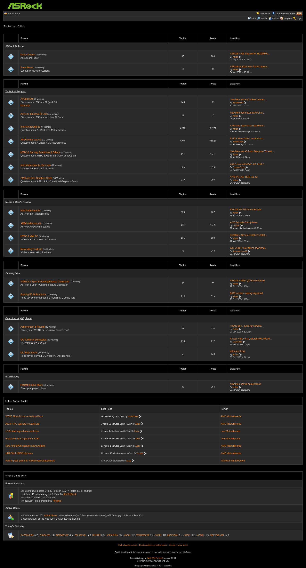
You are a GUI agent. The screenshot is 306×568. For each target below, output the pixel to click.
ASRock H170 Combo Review (245, 209)
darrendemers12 (240, 251)
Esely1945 (237, 342)
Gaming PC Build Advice (33, 294)
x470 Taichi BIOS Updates (243, 222)
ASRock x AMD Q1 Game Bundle (247, 280)
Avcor (127, 535)
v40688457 (112, 535)
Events (274, 18)
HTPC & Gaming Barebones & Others (40, 152)
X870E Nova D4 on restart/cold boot (24, 416)
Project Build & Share (31, 385)
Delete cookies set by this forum (153, 545)
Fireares (57, 501)
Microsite (25, 105)
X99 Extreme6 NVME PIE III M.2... (248, 164)
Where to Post (237, 351)
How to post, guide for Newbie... (246, 325)
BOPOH (96, 535)
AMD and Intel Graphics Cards (36, 178)
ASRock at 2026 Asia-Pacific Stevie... (249, 66)
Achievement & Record (32, 326)
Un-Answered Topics (285, 13)
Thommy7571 (239, 167)
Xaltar (235, 57)
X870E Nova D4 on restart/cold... (247, 138)
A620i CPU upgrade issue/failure (22, 423)
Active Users (12, 508)
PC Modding (12, 376)
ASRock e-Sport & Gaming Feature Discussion (45, 281)
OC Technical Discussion (33, 339)
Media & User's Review (18, 202)
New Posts (265, 13)
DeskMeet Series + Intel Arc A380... (248, 235)
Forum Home (14, 13)
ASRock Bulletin (14, 46)
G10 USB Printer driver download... (248, 248)
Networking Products (31, 249)
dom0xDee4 (238, 142)
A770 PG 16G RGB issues (243, 177)
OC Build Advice (28, 352)
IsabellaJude (27, 535)
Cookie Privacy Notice (178, 545)
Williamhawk (142, 535)
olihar (187, 535)
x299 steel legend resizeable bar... (247, 125)
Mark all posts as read (127, 545)
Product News (27, 54)
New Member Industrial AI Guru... (247, 112)
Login (299, 18)
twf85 (158, 535)
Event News (26, 67)
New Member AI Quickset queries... (248, 99)
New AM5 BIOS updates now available (25, 445)
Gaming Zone (12, 273)
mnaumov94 (238, 103)
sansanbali (80, 535)
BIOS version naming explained (246, 293)
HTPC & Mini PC (29, 236)
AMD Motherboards (30, 139)
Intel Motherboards (30, 126)
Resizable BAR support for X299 (22, 438)
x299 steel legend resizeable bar (22, 431)
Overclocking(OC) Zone (18, 318)
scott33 (200, 535)
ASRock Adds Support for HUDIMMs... (250, 53)
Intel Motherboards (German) (35, 165)
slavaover (45, 535)
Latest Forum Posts (16, 401)
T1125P (236, 226)
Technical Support (15, 91)
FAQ (253, 18)
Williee (235, 355)
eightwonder (62, 535)
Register (288, 18)
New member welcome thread (245, 384)
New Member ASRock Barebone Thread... (252, 151)
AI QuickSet (26, 99)
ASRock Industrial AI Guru (34, 114)
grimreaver (172, 535)
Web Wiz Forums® (155, 558)
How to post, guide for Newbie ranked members (30, 460)
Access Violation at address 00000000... (251, 338)
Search (264, 18)
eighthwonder (217, 535)
